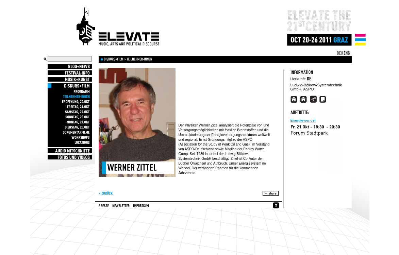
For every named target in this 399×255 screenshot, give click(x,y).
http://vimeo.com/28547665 (294, 99)
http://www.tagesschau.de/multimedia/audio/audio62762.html (313, 99)
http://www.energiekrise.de (303, 99)
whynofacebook (276, 205)
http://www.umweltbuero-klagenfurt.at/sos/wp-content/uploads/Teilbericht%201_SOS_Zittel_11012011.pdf (322, 99)
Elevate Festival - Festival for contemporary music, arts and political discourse (118, 27)
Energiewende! (303, 120)
